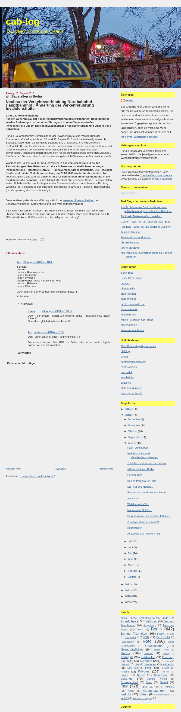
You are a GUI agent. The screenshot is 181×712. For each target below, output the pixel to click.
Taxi (124, 686)
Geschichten (153, 646)
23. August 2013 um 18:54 (57, 311)
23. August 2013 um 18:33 (38, 262)
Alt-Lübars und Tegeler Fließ (143, 533)
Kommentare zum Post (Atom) (37, 476)
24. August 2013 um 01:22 (49, 332)
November (134, 425)
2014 (128, 409)
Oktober (133, 431)
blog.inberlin (128, 288)
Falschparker (127, 642)
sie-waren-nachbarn (132, 330)
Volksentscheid (163, 695)
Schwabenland (129, 682)
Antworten (23, 296)
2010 (128, 596)
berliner (125, 283)
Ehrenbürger (134, 475)
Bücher (161, 634)
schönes (127, 678)
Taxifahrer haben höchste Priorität (146, 463)
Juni (131, 547)
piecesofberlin (129, 325)
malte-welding (129, 367)
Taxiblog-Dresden (131, 232)
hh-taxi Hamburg (130, 242)
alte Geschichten (142, 618)
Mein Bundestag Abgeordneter (138, 346)
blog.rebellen (128, 293)
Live (137, 664)
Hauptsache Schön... (139, 510)
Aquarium (132, 498)
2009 (128, 602)
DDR (146, 637)
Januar (132, 576)
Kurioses (146, 661)
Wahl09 (125, 698)
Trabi (156, 687)
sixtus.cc (126, 382)
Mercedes (150, 664)
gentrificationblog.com (133, 362)
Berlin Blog (127, 272)
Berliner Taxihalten (134, 633)
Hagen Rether (161, 650)
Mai (130, 553)
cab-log (23, 21)
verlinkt (126, 694)
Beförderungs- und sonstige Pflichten (148, 516)
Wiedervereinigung (143, 698)
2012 (128, 584)
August (132, 443)
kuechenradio (129, 314)
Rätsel (140, 675)
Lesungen (166, 661)
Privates (144, 671)
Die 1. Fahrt (163, 637)
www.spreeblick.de (132, 393)
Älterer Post (106, 469)
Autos (140, 629)
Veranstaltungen (154, 690)
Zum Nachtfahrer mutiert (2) (143, 522)
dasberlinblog (128, 298)
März (131, 565)
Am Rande (162, 618)
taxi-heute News (130, 247)
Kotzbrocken (148, 657)
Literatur (125, 664)
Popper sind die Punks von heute (146, 492)
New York (132, 668)
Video (143, 694)
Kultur (129, 661)
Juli (130, 541)
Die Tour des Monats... (140, 486)
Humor (125, 653)
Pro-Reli (165, 672)
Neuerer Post (13, 469)
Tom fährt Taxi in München (136, 237)
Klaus (31, 311)
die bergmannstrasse (133, 304)
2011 (128, 590)
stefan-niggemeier (131, 388)
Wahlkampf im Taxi (138, 504)
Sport (149, 682)
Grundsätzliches (132, 649)
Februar (133, 570)
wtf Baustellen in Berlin (24, 96)
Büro (172, 634)
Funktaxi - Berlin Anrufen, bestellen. (141, 216)
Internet (148, 653)
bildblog (125, 351)
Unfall (131, 691)
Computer (130, 637)
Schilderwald (161, 675)
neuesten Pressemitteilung (78, 200)
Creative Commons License (156, 175)
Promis (124, 675)
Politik (148, 667)
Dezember (134, 419)
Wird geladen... (129, 192)
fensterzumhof (129, 309)
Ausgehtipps (150, 625)
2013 (128, 415)
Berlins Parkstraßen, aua (141, 481)
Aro (19, 262)
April (131, 559)
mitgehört (168, 664)
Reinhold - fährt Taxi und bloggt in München (146, 226)
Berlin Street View (131, 278)
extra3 (124, 356)
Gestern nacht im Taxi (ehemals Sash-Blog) (146, 221)
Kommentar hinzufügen (21, 363)
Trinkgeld (168, 686)
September (134, 437)
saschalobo (127, 377)
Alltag (124, 618)
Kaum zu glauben (137, 447)
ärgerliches (128, 621)
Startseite (60, 469)
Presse (125, 671)
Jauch (166, 653)
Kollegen (127, 657)
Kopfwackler (134, 527)
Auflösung (151, 621)
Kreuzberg (168, 657)
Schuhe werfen (157, 679)
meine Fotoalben (162, 178)
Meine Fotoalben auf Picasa (137, 319)
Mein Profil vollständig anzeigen (139, 136)
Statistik (164, 682)
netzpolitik (126, 372)
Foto (147, 641)
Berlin (156, 629)
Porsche (165, 668)
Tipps (144, 686)
